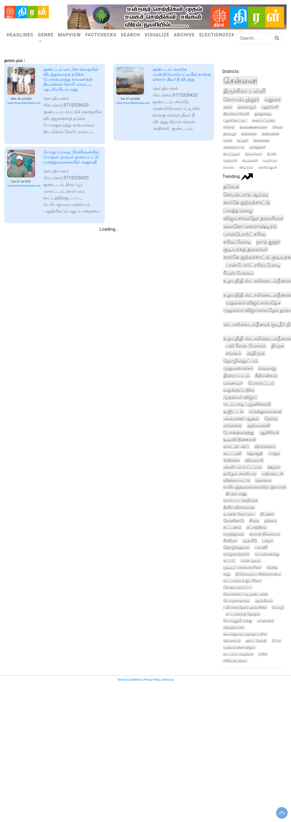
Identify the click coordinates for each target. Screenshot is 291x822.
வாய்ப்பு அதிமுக (240, 500)
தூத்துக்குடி (263, 114)
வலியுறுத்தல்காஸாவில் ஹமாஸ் (254, 487)
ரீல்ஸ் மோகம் (238, 273)
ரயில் (263, 654)
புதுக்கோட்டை (235, 121)
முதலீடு (249, 540)
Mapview (69, 34)
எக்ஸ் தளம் (250, 561)
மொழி (278, 607)
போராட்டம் (261, 383)
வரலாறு (267, 368)
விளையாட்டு (236, 480)
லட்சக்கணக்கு (267, 554)
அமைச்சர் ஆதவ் (241, 418)
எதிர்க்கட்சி (273, 473)
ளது (226, 574)
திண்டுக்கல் (270, 134)
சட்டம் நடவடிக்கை (238, 654)
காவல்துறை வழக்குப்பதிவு (245, 634)
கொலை (263, 480)
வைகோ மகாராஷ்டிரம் (250, 226)
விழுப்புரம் (246, 167)
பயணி (261, 547)
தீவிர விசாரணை (239, 507)
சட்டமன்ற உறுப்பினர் (242, 581)
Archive (184, 34)
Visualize (157, 34)
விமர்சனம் (265, 446)
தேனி (227, 141)
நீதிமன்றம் (266, 375)
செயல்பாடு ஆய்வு (245, 195)
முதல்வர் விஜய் (240, 397)
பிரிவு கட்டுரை (235, 661)
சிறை (254, 520)
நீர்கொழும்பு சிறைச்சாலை (258, 574)
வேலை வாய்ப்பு (237, 587)
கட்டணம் (232, 527)
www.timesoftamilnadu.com (24, 102)
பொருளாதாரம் (236, 601)
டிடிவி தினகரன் (239, 439)
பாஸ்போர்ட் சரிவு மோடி (253, 265)
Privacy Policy (152, 679)
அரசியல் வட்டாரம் (242, 467)
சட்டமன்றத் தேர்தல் (243, 614)
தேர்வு (271, 418)
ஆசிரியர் (269, 432)
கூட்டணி (232, 453)
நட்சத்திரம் (257, 527)
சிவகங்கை (261, 141)
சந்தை (272, 567)
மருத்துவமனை (265, 411)
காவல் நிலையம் (264, 534)
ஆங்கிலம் (264, 601)
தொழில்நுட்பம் (240, 361)
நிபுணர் (267, 514)
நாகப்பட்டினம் (263, 121)
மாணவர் (233, 383)
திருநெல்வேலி (236, 114)
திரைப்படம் (236, 375)
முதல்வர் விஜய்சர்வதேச (253, 303)
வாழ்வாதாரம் (236, 554)
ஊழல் (273, 467)
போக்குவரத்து (238, 432)
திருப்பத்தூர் (231, 154)
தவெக (231, 186)
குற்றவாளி (258, 425)
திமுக (277, 346)
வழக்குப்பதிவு (238, 390)
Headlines (20, 34)
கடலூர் (242, 141)
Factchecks (101, 34)
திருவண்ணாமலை (253, 127)
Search (130, 34)
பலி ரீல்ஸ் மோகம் (246, 346)
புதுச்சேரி (270, 107)
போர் (276, 641)
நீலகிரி (271, 154)
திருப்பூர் (229, 134)
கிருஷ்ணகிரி (250, 160)
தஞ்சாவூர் (246, 107)
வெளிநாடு (233, 520)
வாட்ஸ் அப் (236, 446)
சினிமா (230, 540)
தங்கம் (270, 520)
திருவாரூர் (249, 134)
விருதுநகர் (257, 147)
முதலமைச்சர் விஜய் (239, 647)
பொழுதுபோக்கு (237, 621)
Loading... (109, 229)
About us (168, 679)
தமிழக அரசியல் (239, 473)
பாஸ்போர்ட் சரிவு (244, 234)
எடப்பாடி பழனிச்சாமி (247, 404)
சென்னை (240, 81)
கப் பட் (229, 561)
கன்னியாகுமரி (267, 167)
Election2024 (216, 34)
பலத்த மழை (238, 210)
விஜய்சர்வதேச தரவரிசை (253, 218)
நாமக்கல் (228, 167)
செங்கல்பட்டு (233, 147)
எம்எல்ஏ (232, 425)
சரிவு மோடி (237, 242)
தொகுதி (255, 453)
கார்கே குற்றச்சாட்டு (246, 202)
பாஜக (274, 453)
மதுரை (272, 99)
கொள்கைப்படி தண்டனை (245, 594)
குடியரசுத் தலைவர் (245, 250)
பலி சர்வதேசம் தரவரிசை (245, 607)
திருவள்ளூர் (253, 154)
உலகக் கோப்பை (239, 514)
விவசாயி (254, 460)
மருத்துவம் (233, 534)
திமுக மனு (236, 493)
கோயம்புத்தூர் (241, 99)
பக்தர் (267, 540)
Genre (46, 34)
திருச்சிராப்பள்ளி (244, 91)
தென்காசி (230, 161)
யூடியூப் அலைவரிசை (242, 567)
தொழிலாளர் (233, 627)
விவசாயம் (232, 641)
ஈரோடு (228, 127)
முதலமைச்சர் (238, 368)
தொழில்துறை (236, 547)
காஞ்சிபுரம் (270, 160)
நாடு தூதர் (268, 242)
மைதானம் (265, 621)
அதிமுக (255, 353)
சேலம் (277, 127)
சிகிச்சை (231, 460)
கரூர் (227, 107)
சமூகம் (233, 353)
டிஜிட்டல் (233, 411)
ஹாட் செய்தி (256, 641)
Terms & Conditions (129, 679)
